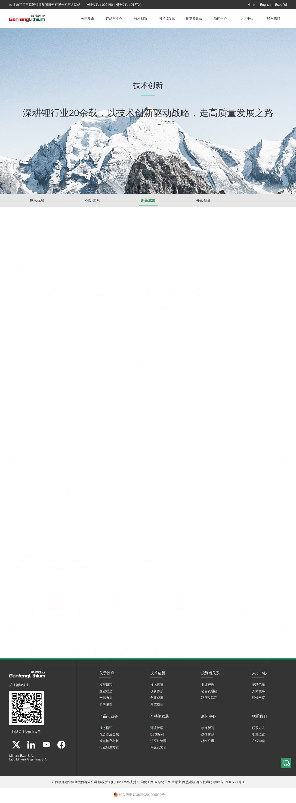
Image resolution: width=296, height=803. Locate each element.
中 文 (252, 4)
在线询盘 (258, 742)
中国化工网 (145, 783)
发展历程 (105, 686)
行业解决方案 (109, 749)
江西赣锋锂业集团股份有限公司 (45, 4)
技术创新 (140, 18)
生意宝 (176, 783)
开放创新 (203, 200)
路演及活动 (209, 699)
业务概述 (105, 729)
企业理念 (105, 692)
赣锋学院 (258, 699)
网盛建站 (188, 783)
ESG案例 (157, 736)
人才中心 (246, 18)
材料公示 (207, 742)
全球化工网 (162, 783)
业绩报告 (207, 686)
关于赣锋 (87, 18)
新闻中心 (220, 18)
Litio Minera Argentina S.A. (28, 761)
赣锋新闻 (207, 729)
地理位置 (258, 736)
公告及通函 (209, 692)
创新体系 (92, 200)
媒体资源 (207, 736)
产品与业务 (114, 18)
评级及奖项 (158, 749)
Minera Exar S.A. (21, 757)
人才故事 (258, 692)
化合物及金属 (109, 736)
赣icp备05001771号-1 (228, 783)
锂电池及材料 (109, 742)
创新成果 (148, 200)
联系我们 (273, 18)
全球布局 (105, 699)
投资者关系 (194, 18)
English (265, 4)
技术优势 (37, 200)
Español (281, 4)
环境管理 (156, 729)
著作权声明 (204, 783)
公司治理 (105, 705)
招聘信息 (258, 686)
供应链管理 (158, 742)
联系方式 (258, 729)
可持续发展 (167, 18)
